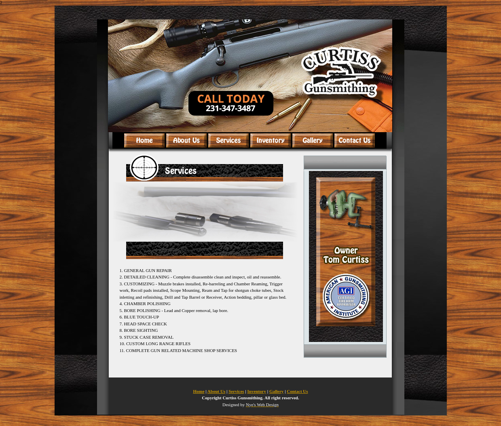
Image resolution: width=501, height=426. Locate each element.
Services (236, 391)
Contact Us (297, 391)
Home (198, 391)
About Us (216, 391)
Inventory (256, 391)
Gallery (276, 391)
